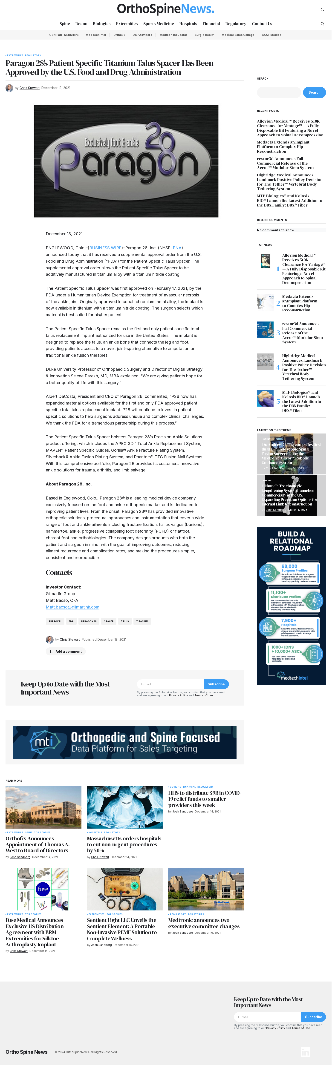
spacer (109, 621)
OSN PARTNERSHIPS (63, 35)
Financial (189, 787)
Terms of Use (203, 695)
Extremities (15, 55)
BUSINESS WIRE (105, 247)
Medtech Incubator (173, 35)
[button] (322, 9)
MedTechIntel (96, 35)
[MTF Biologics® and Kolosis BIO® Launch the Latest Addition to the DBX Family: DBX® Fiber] (265, 398)
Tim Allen (272, 468)
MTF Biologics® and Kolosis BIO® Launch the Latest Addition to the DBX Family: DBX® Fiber (289, 200)
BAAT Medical (272, 35)
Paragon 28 (89, 621)
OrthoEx (119, 35)
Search (263, 78)
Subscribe (216, 684)
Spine (28, 832)
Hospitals (95, 832)
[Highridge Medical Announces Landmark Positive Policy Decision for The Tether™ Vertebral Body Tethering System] (265, 361)
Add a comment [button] (68, 651)
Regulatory (33, 55)
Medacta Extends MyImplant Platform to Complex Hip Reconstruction (283, 146)
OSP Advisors (142, 35)
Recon (267, 480)
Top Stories (42, 832)
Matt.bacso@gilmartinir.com (72, 607)
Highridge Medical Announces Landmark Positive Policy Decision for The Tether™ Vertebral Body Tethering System (290, 182)
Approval (55, 621)
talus (125, 621)
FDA (71, 621)
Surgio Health (204, 35)
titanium (142, 621)
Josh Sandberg (276, 509)
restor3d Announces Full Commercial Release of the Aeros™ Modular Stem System (285, 163)
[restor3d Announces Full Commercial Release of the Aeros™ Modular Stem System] (265, 330)
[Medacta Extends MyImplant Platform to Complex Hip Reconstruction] (265, 302)
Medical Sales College (238, 35)
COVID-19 (175, 787)
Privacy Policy (178, 695)
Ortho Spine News (27, 1052)
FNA (177, 247)
